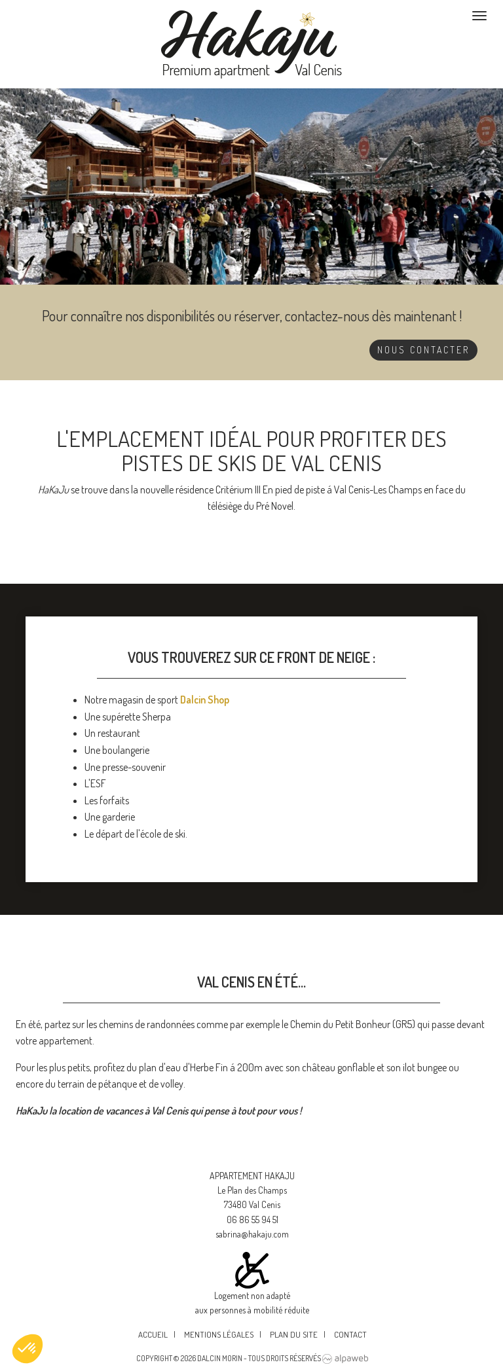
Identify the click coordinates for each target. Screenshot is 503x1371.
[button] (27, 1348)
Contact (350, 1334)
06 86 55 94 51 (252, 1219)
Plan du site (294, 1334)
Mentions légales (218, 1334)
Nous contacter (423, 349)
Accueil (153, 1334)
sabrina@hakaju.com (252, 1233)
